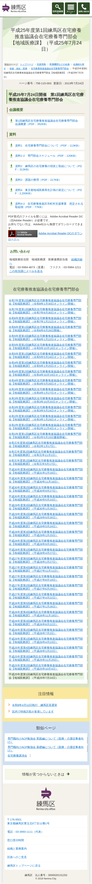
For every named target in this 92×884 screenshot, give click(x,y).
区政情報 (41, 64)
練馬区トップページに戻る (24, 865)
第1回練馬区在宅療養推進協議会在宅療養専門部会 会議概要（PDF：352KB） (48, 122)
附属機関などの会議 (60, 64)
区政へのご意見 (17, 857)
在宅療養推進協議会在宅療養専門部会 (50, 68)
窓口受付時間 (15, 840)
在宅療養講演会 (17, 755)
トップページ (26, 64)
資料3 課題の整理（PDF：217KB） (38, 179)
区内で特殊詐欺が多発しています (33, 711)
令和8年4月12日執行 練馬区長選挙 (34, 705)
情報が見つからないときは (43, 774)
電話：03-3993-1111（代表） (25, 831)
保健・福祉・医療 (18, 68)
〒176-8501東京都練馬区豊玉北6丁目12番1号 (28, 821)
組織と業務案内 (17, 848)
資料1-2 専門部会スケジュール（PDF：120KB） (46, 155)
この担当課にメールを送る (26, 271)
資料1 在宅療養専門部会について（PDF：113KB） (48, 145)
